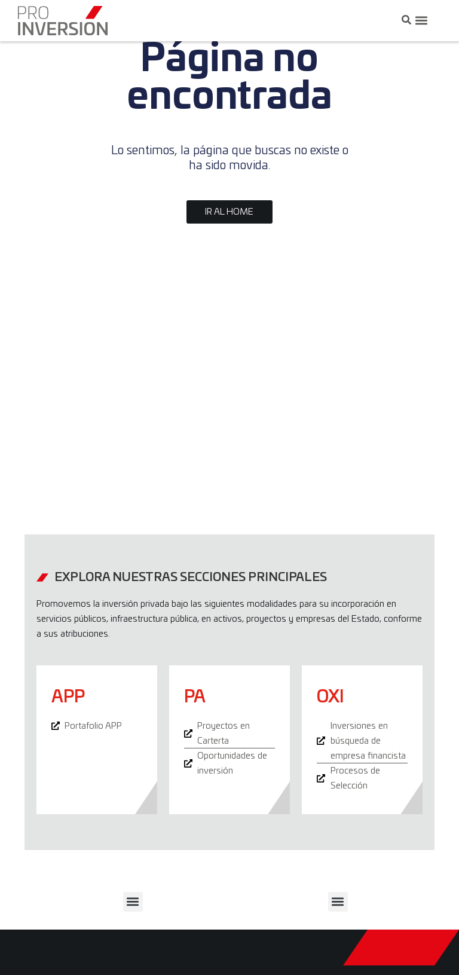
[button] (421, 20)
